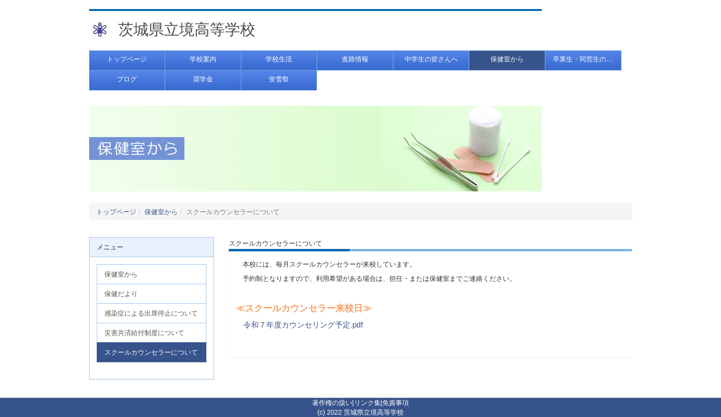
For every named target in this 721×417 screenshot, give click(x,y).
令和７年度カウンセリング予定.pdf (303, 325)
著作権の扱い (332, 403)
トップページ (116, 212)
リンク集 (367, 403)
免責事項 (395, 403)
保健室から (161, 212)
